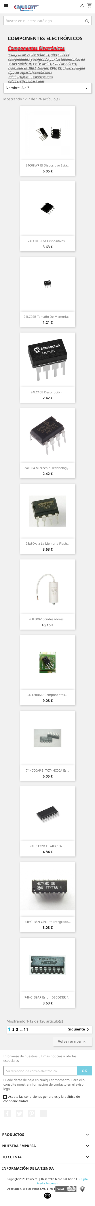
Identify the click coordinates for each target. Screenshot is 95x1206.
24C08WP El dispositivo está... (48, 165)
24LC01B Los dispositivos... (47, 241)
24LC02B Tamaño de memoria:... (47, 316)
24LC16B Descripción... (47, 392)
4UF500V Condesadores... (47, 619)
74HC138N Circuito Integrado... (48, 922)
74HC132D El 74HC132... (47, 846)
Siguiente (79, 1029)
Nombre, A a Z (47, 88)
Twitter (19, 1113)
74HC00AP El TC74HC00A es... (47, 770)
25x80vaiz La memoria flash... (48, 543)
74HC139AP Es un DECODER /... (47, 997)
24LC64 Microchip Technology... (47, 468)
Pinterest (31, 1113)
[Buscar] (47, 20)
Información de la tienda (28, 1168)
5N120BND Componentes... (47, 695)
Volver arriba (72, 1042)
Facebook (7, 1113)
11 (26, 1029)
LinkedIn (43, 1113)
